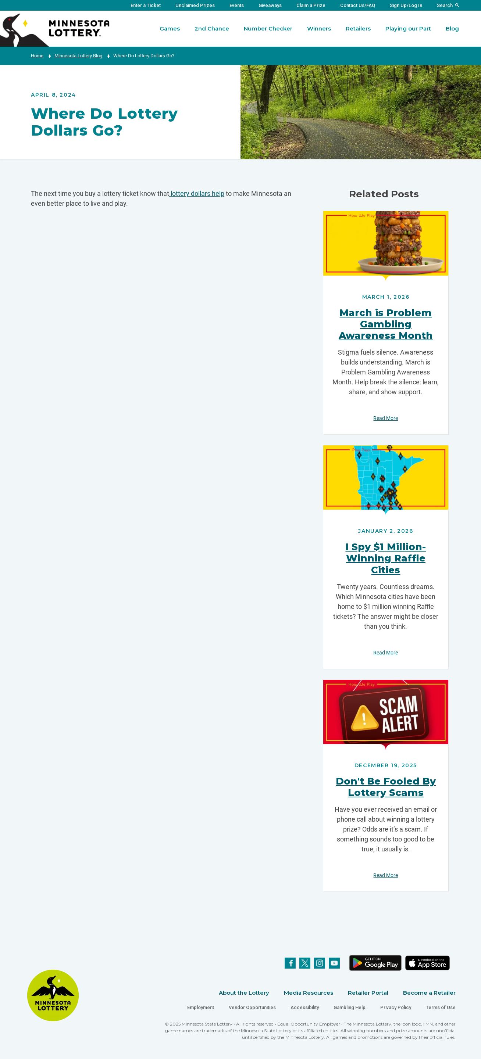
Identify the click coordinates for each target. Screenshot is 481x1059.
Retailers (358, 28)
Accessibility (305, 1007)
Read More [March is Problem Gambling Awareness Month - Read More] (385, 418)
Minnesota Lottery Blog (78, 55)
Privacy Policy (395, 1007)
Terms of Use (441, 1007)
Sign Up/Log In (406, 5)
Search (445, 5)
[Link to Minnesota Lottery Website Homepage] (55, 29)
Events (236, 5)
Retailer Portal (368, 992)
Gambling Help (350, 1007)
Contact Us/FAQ (357, 5)
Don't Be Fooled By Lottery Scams (386, 786)
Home (37, 55)
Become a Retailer (429, 992)
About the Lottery (244, 992)
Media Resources (308, 992)
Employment (200, 1007)
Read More (385, 246)
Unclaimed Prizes (195, 5)
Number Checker (268, 28)
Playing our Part (408, 28)
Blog (452, 28)
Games (170, 28)
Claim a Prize (310, 5)
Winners (319, 28)
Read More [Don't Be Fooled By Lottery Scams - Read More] (385, 875)
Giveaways (270, 5)
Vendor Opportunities (252, 1007)
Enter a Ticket (146, 5)
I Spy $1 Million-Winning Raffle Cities (385, 558)
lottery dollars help (196, 193)
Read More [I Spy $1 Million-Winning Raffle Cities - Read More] (385, 653)
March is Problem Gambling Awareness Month (386, 324)
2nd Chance (212, 28)
